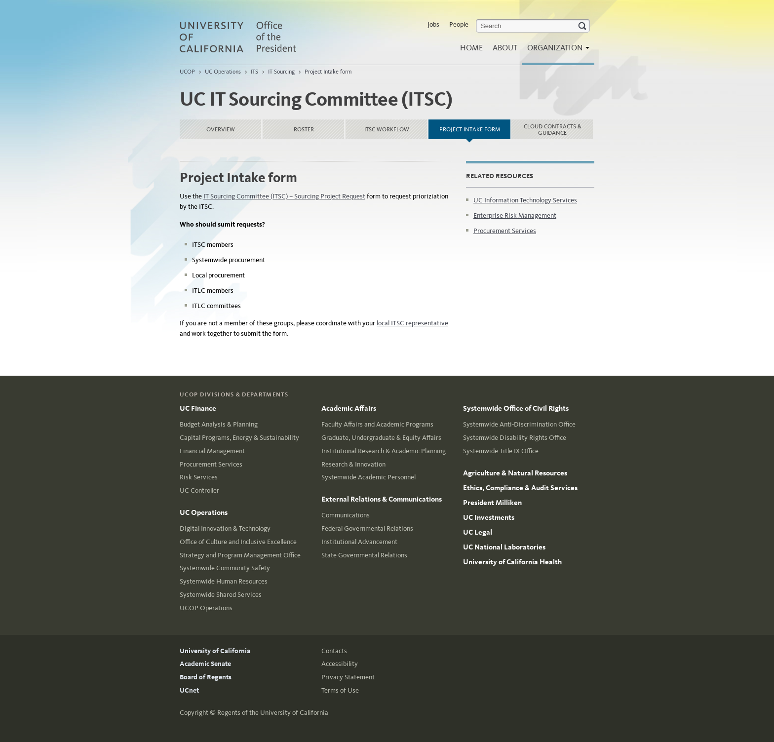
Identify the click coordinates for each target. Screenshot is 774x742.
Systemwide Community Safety (225, 568)
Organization (555, 50)
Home (471, 47)
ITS (254, 71)
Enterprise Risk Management (514, 215)
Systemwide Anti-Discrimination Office (519, 424)
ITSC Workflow (386, 129)
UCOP (187, 71)
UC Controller (199, 490)
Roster (304, 129)
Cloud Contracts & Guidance (552, 129)
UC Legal (477, 532)
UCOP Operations (206, 608)
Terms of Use (340, 690)
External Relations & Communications (381, 499)
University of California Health (512, 561)
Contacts (334, 651)
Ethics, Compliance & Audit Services (520, 487)
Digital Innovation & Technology (225, 528)
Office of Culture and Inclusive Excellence (238, 542)
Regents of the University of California (272, 712)
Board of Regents (206, 677)
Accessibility (339, 664)
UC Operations (223, 71)
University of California (215, 651)
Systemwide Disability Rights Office (514, 437)
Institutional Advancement (359, 542)
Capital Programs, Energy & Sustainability (239, 437)
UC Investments (488, 517)
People (458, 24)
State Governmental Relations (364, 555)
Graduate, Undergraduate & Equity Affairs (381, 437)
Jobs (433, 24)
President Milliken (492, 502)
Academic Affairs (348, 408)
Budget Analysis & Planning (219, 424)
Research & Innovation (353, 464)
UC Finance (198, 408)
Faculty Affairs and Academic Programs (377, 424)
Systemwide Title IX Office (501, 451)
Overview (220, 129)
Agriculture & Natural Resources (515, 473)
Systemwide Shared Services (221, 594)
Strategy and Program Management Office (240, 555)
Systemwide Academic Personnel (368, 477)
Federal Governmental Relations (367, 528)
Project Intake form (328, 71)
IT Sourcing (281, 71)
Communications (345, 515)
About (505, 47)
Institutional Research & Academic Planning (383, 451)
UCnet (189, 690)
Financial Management (212, 451)
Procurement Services (504, 231)
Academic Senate (205, 664)
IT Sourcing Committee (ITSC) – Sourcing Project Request (284, 196)
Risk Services (199, 477)
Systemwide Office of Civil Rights (516, 408)
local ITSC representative (412, 323)
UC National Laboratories (504, 547)
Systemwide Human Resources (224, 581)
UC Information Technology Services (525, 200)
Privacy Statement (348, 677)
